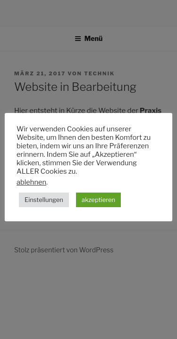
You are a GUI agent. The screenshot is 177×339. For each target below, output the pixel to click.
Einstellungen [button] (44, 199)
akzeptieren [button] (98, 199)
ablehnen (31, 182)
